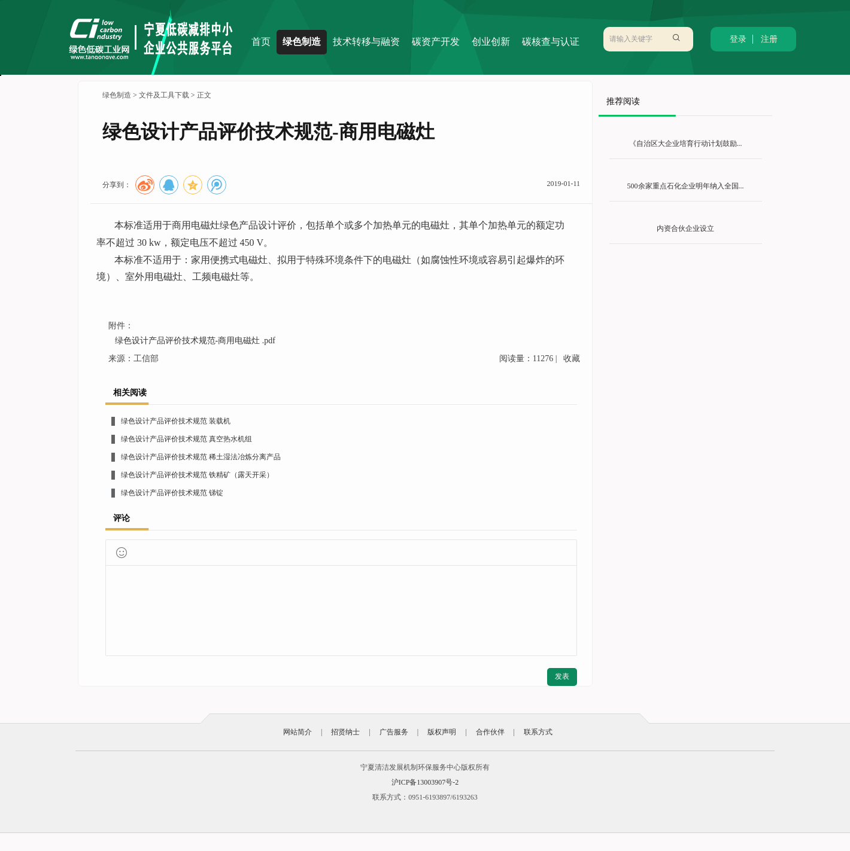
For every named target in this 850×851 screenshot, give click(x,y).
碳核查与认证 (550, 41)
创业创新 (491, 41)
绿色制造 (302, 41)
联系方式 (538, 732)
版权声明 (441, 732)
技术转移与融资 (366, 41)
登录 (738, 39)
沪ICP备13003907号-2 (425, 782)
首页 (261, 41)
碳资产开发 (436, 41)
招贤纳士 (345, 732)
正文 (204, 95)
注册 (769, 39)
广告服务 (394, 732)
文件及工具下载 (164, 95)
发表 (562, 676)
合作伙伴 (490, 732)
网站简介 (297, 732)
